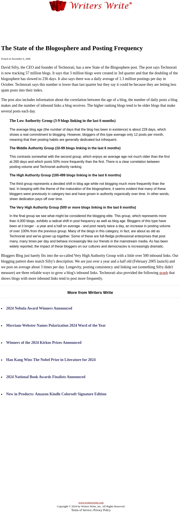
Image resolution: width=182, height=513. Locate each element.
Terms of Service (81, 510)
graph (163, 273)
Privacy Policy (102, 510)
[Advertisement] (91, 24)
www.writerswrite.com (90, 502)
